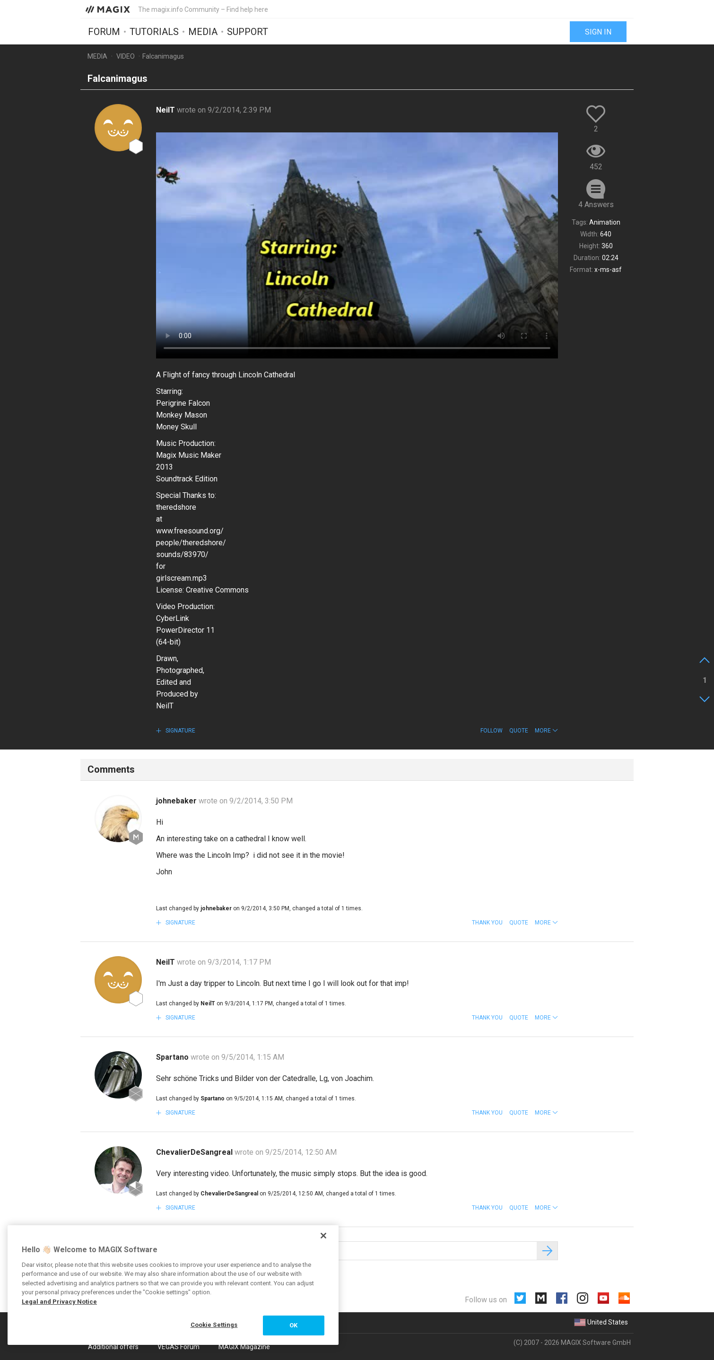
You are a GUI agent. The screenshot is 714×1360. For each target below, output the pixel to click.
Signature (179, 730)
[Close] (323, 1235)
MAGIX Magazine (244, 1347)
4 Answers (596, 204)
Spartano (173, 1057)
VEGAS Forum (178, 1347)
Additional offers (113, 1347)
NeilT (166, 109)
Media (203, 31)
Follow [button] (491, 730)
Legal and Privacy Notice (59, 1301)
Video (125, 56)
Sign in (598, 31)
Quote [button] (518, 730)
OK (293, 1325)
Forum (104, 31)
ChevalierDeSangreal (195, 1152)
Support (247, 31)
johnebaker (177, 800)
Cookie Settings (214, 1324)
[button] (546, 730)
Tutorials (154, 31)
